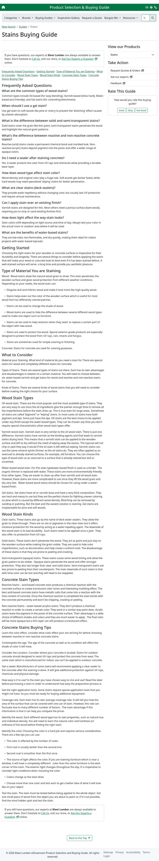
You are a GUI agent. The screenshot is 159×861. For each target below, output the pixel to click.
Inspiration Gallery (69, 18)
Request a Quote (92, 18)
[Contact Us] (155, 7)
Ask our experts (121, 77)
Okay (130, 110)
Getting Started (45, 71)
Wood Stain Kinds (50, 75)
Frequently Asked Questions (18, 71)
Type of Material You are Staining (75, 71)
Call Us (36, 59)
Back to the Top (79, 838)
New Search (9, 26)
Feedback (118, 83)
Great (121, 110)
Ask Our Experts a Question (79, 59)
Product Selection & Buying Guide (79, 7)
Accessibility (133, 852)
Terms (146, 852)
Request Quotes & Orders (127, 70)
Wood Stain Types (27, 75)
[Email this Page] (147, 7)
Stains (114, 54)
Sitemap (108, 852)
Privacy (120, 852)
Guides (23, 26)
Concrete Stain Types (74, 75)
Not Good (141, 110)
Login (106, 856)
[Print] (151, 7)
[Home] (17, 7)
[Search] (145, 18)
